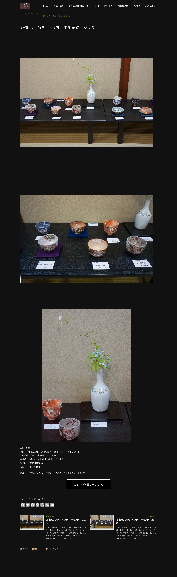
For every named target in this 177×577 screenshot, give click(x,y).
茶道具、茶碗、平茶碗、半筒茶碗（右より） (66, 521)
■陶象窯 (36, 548)
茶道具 (56, 548)
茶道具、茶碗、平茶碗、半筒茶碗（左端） (135, 521)
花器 (46, 548)
